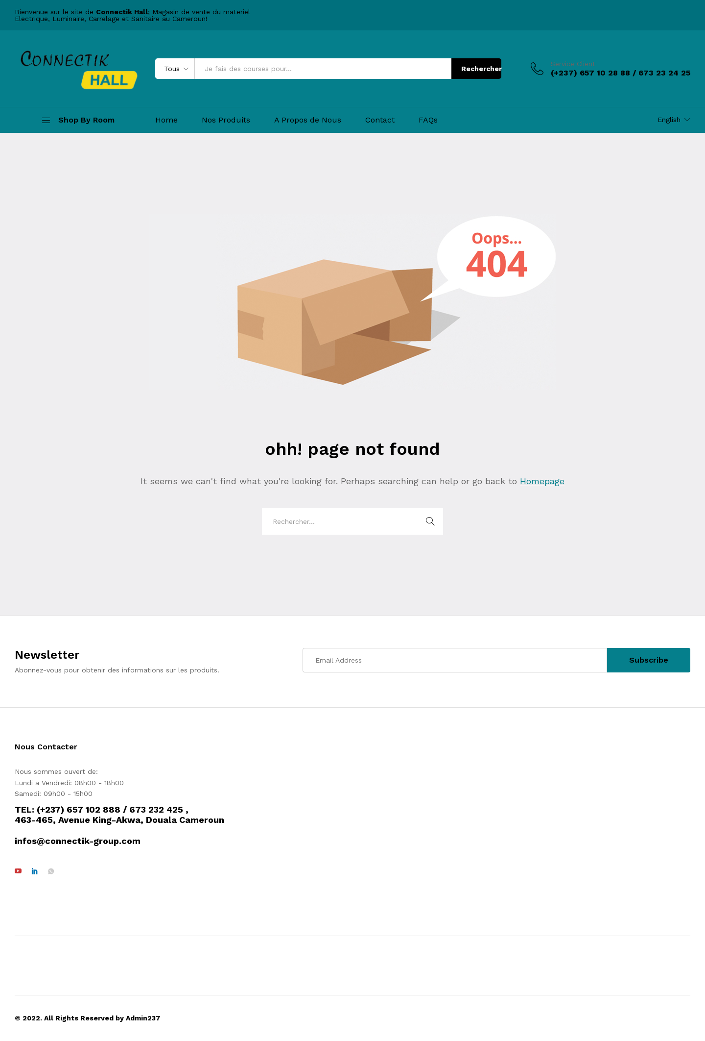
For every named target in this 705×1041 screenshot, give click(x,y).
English (669, 119)
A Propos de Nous (307, 120)
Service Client (573, 64)
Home (166, 120)
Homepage (542, 481)
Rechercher (481, 69)
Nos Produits (226, 120)
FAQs (428, 120)
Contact (380, 120)
